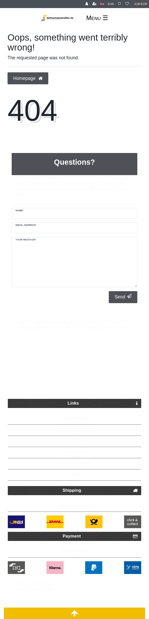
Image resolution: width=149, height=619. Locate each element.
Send (123, 296)
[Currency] (111, 4)
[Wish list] (127, 4)
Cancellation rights (74, 418)
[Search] (120, 4)
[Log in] (87, 4)
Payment (100, 536)
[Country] (102, 4)
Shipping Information (74, 505)
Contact (74, 474)
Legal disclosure (74, 440)
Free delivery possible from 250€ (77, 373)
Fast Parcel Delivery (78, 361)
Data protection (74, 451)
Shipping (100, 490)
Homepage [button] (28, 78)
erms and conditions (75, 463)
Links (102, 403)
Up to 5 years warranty (78, 386)
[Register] (94, 4)
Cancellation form (74, 429)
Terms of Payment (74, 551)
